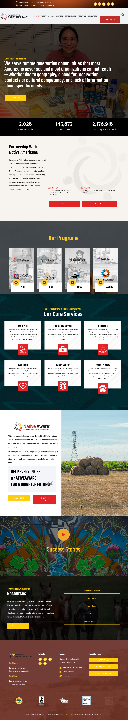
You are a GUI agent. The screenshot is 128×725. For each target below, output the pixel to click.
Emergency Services (62, 326)
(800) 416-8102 (22, 2)
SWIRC (109, 272)
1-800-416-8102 (68, 673)
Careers (66, 677)
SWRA (52, 256)
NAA (79, 272)
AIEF (79, 256)
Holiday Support (63, 365)
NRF (23, 272)
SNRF (52, 272)
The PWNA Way (15, 97)
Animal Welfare (103, 365)
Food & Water (23, 326)
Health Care (23, 365)
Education (102, 326)
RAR (107, 256)
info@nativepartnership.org (41, 2)
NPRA (24, 256)
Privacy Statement (70, 719)
